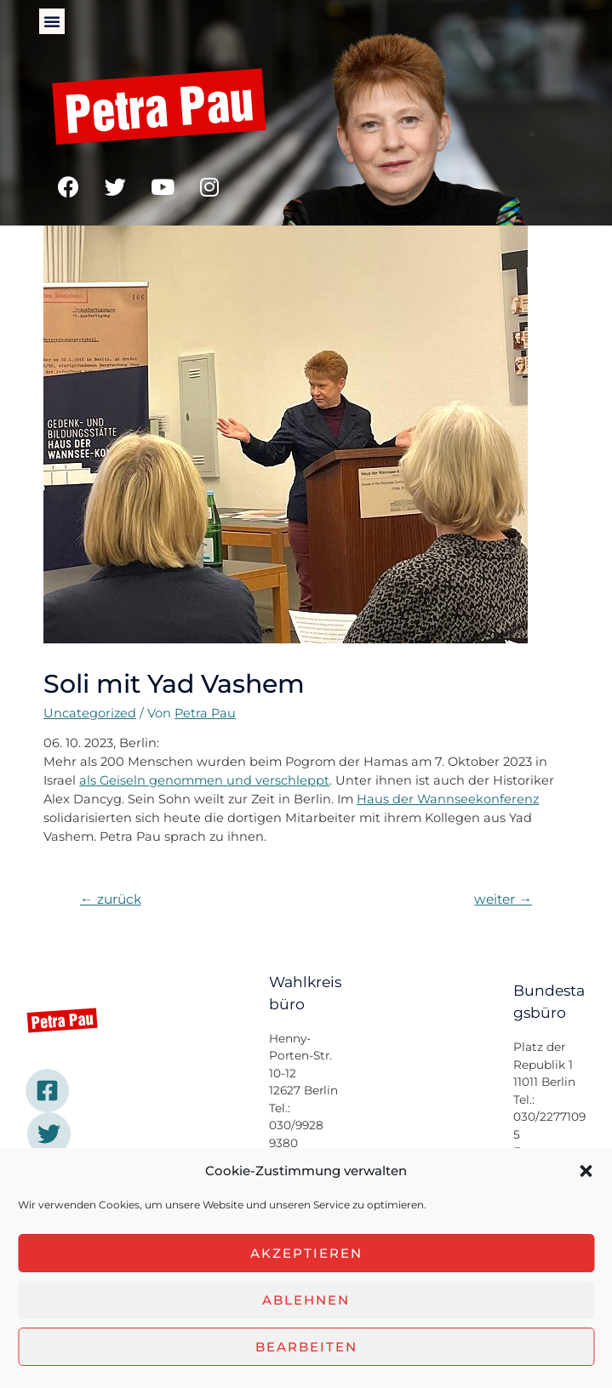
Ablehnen (306, 1300)
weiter (503, 899)
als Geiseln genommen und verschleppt (204, 780)
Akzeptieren (306, 1253)
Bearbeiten (306, 1347)
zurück (110, 899)
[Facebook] (47, 1090)
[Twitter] (49, 1134)
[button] (585, 1171)
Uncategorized (89, 713)
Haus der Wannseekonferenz (448, 799)
